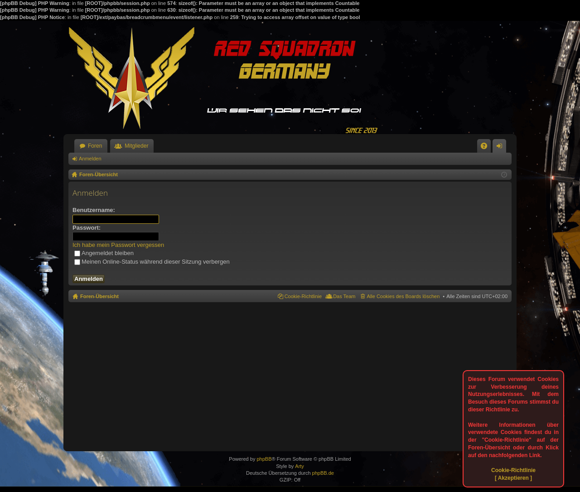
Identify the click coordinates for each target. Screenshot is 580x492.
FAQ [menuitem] (487, 148)
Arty (299, 466)
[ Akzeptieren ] (513, 478)
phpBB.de (323, 473)
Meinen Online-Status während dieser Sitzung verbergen (152, 261)
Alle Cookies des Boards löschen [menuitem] (403, 296)
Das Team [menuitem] (344, 296)
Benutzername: (93, 210)
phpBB (263, 459)
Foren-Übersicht (99, 296)
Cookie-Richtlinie (513, 470)
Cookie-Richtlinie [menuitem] (303, 296)
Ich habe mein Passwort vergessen (118, 244)
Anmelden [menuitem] (501, 148)
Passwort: (86, 227)
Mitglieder (136, 146)
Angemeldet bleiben (104, 253)
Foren (95, 146)
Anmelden (90, 158)
